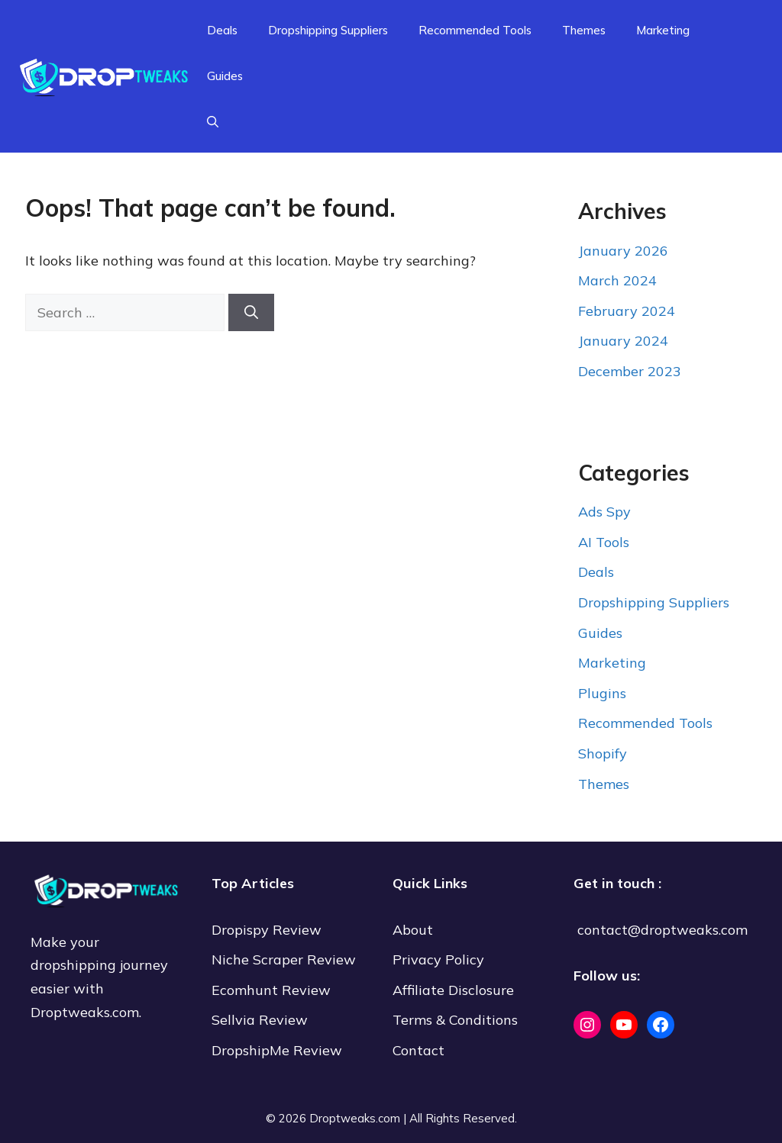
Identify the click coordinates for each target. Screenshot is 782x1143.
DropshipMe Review (277, 1050)
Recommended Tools (475, 30)
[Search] (251, 312)
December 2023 (629, 371)
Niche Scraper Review (286, 959)
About (413, 930)
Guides (225, 76)
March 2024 (617, 280)
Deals (222, 30)
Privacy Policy (438, 959)
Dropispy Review (267, 930)
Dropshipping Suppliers (328, 30)
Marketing (663, 30)
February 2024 (626, 311)
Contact (418, 1050)
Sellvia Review (262, 1020)
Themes (584, 30)
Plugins (602, 693)
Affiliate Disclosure (453, 990)
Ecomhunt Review (271, 990)
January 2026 (623, 250)
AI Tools (603, 542)
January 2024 (623, 340)
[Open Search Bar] (213, 122)
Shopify (602, 753)
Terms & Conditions (455, 1020)
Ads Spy (604, 511)
